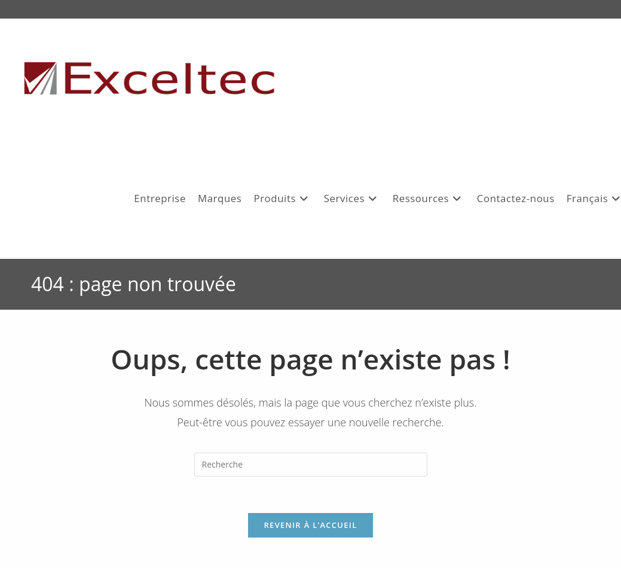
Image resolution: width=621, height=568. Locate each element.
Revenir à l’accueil (310, 525)
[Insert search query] (310, 465)
